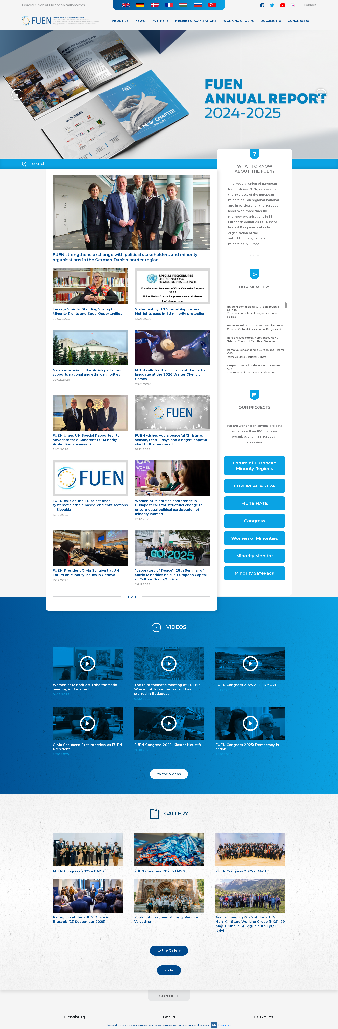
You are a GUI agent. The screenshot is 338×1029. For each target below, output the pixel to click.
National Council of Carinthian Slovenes (256, 339)
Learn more (224, 1025)
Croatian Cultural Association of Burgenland (256, 327)
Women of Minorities (254, 538)
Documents (270, 21)
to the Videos (169, 774)
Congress (254, 520)
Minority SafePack (254, 573)
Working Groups (238, 21)
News (140, 21)
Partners (160, 21)
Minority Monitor (254, 555)
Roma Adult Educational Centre (256, 353)
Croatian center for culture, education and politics (256, 311)
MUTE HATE (254, 503)
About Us (120, 21)
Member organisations (195, 21)
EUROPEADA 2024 (254, 485)
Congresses (298, 21)
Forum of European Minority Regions (255, 465)
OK (214, 1024)
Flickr (169, 970)
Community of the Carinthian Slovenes (256, 369)
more (132, 596)
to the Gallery (169, 950)
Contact (310, 5)
